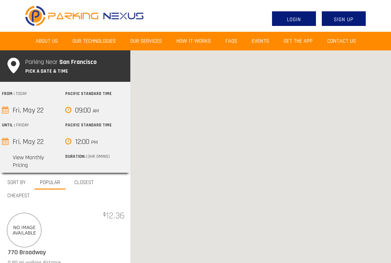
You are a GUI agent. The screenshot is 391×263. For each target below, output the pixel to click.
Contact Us (341, 41)
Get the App (298, 41)
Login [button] (294, 19)
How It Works (193, 41)
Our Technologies (94, 41)
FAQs (231, 41)
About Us (50, 41)
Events (260, 41)
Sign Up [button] (344, 19)
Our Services (146, 41)
